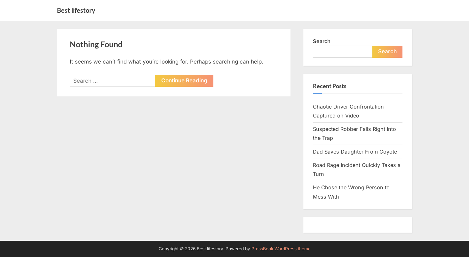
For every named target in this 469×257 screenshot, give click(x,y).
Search (321, 41)
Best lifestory (76, 10)
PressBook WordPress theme (281, 248)
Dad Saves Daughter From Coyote (355, 151)
